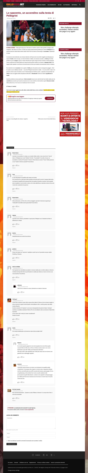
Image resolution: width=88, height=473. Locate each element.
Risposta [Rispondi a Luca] (13, 191)
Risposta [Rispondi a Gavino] (13, 242)
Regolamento (25, 0)
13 (54, 18)
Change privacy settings (13, 470)
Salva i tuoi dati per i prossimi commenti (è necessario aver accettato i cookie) (25, 440)
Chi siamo (8, 0)
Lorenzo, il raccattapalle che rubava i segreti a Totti (17, 119)
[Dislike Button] (17, 165)
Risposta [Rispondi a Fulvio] (13, 337)
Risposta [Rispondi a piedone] (13, 260)
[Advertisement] (30, 135)
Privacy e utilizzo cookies (33, 0)
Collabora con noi (18, 0)
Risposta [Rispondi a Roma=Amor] (13, 167)
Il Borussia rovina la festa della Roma (46, 119)
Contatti (12, 0)
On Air (59, 4)
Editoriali (74, 4)
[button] (80, 5)
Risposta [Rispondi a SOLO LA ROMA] (13, 279)
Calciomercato (52, 4)
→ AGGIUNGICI (49, 98)
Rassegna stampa (41, 4)
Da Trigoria (66, 4)
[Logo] (15, 5)
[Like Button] (13, 165)
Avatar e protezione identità (44, 0)
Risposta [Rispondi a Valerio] (13, 226)
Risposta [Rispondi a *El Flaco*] (13, 321)
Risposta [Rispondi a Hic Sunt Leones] (13, 400)
